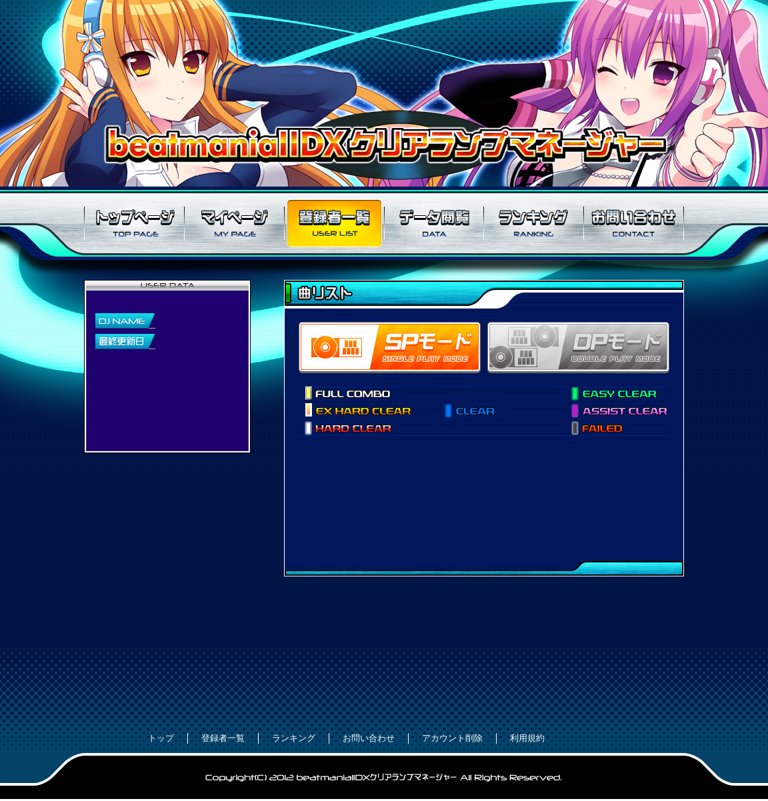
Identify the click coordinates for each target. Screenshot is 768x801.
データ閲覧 (434, 223)
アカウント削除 (452, 738)
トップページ (134, 223)
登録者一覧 (334, 223)
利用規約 (527, 738)
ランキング (534, 223)
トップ (161, 738)
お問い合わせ (634, 223)
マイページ (234, 223)
